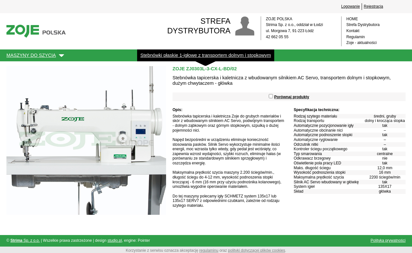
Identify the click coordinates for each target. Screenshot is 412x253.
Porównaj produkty (291, 97)
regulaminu (208, 250)
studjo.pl (115, 240)
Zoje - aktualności (361, 42)
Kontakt (353, 31)
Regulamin (355, 37)
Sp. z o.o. (25, 240)
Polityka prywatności (388, 240)
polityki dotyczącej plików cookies (256, 250)
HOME (352, 19)
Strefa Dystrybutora (362, 24)
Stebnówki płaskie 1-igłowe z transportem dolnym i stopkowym (205, 55)
